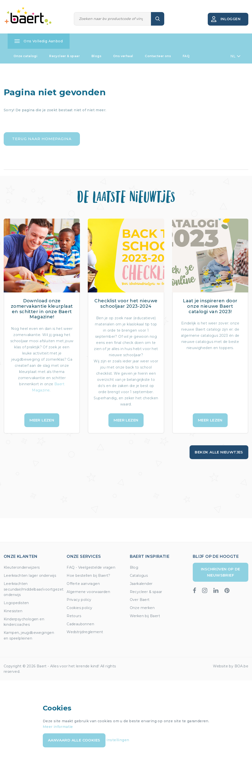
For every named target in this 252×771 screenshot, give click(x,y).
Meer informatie (58, 726)
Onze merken (142, 608)
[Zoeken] (112, 19)
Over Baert (140, 599)
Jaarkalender (141, 583)
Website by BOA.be (230, 666)
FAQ (186, 56)
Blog (134, 567)
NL (235, 56)
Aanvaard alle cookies (74, 740)
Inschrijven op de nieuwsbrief (220, 572)
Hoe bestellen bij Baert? (88, 575)
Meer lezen (42, 420)
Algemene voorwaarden (88, 592)
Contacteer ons (158, 56)
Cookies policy (79, 608)
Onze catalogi (25, 56)
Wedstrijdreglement (85, 632)
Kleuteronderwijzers (22, 567)
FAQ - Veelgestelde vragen (91, 567)
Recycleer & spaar (64, 56)
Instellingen (117, 740)
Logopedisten (16, 603)
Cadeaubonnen (80, 624)
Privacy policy (79, 599)
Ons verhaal (123, 56)
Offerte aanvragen (83, 583)
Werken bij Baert (145, 616)
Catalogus (139, 575)
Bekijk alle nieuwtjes (219, 452)
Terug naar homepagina (42, 138)
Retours (74, 616)
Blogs (96, 56)
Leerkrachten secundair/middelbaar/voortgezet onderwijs (33, 589)
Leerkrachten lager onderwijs (30, 575)
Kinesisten (13, 611)
